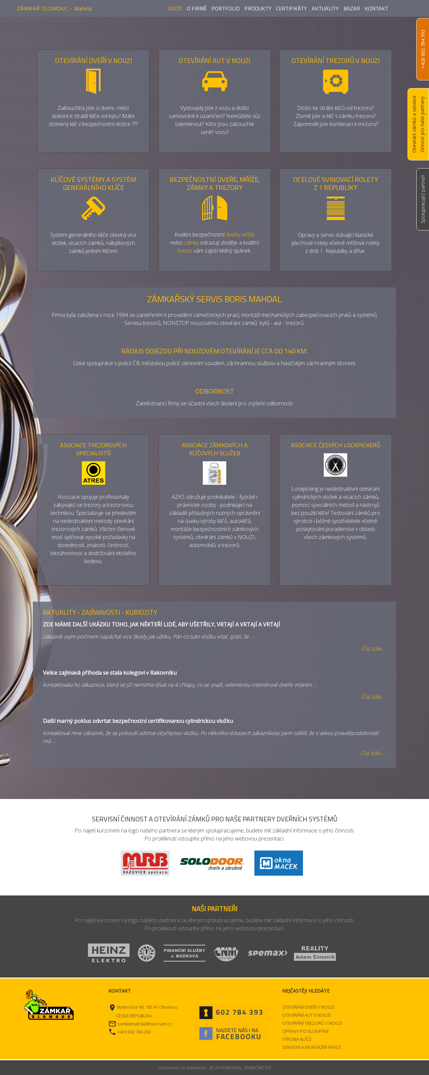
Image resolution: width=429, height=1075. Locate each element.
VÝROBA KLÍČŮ (296, 1039)
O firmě (197, 8)
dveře (232, 234)
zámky (191, 242)
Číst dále (370, 753)
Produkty (257, 8)
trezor (185, 250)
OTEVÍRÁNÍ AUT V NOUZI (306, 1015)
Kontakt (376, 8)
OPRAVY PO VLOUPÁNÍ (305, 1031)
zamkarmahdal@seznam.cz (144, 1024)
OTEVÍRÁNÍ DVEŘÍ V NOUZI (308, 1007)
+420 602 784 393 (423, 49)
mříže (248, 234)
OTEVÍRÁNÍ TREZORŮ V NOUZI (312, 1023)
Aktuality (325, 8)
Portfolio (225, 8)
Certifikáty (291, 8)
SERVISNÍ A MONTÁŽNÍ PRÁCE (311, 1047)
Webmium (196, 1068)
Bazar (352, 8)
